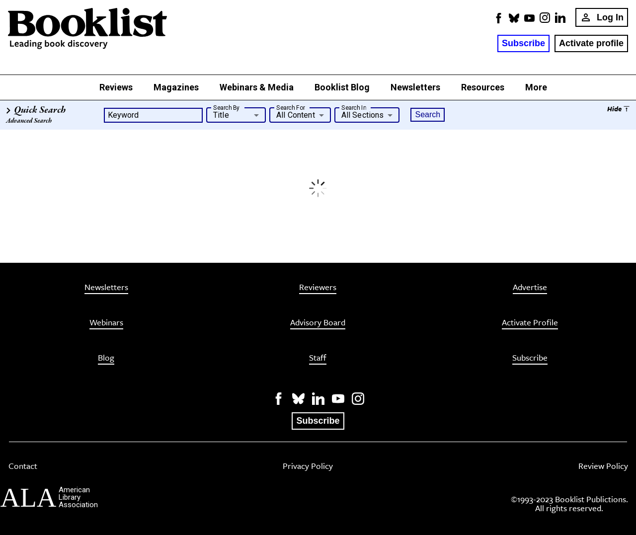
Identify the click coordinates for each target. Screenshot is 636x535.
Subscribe (523, 43)
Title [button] (221, 115)
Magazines (176, 87)
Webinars (106, 323)
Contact (22, 466)
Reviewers (317, 288)
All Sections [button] (362, 115)
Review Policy (603, 466)
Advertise (530, 288)
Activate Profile (530, 323)
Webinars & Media (257, 87)
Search (427, 114)
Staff (317, 358)
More (536, 87)
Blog (106, 358)
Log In (602, 17)
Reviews (116, 87)
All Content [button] (295, 115)
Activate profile (591, 43)
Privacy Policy (308, 466)
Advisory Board (317, 323)
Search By (226, 107)
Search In (353, 107)
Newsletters (415, 87)
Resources (482, 87)
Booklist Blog (342, 87)
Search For (290, 107)
